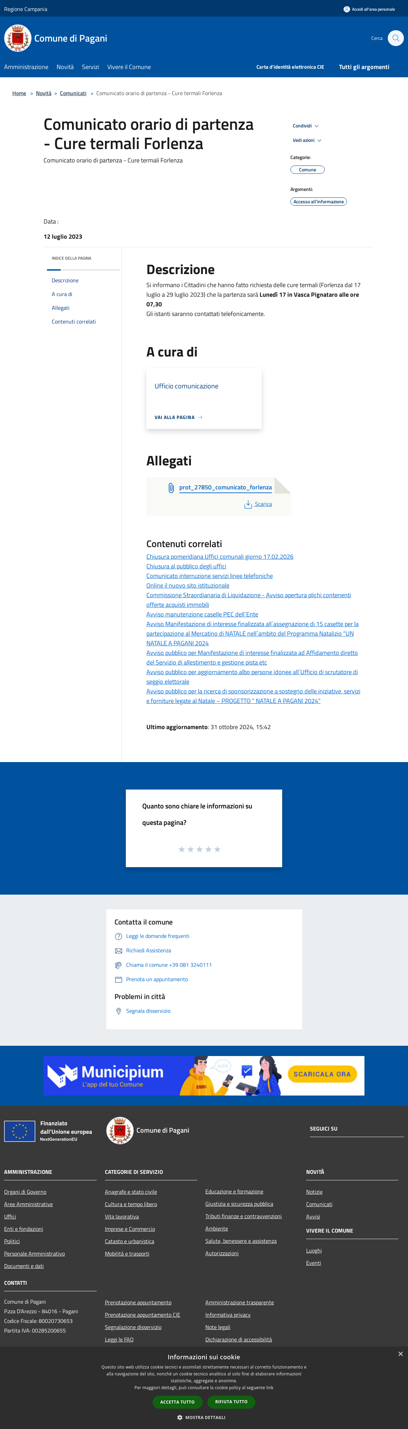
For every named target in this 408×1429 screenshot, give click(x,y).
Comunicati (73, 93)
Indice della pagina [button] (71, 258)
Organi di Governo (25, 1192)
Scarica (257, 504)
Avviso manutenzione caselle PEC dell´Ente (202, 614)
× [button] (400, 1354)
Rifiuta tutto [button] (231, 1402)
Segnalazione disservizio (133, 1327)
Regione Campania (25, 9)
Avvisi (313, 1216)
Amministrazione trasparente (239, 1302)
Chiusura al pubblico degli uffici (186, 566)
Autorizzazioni (222, 1253)
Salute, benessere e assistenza (241, 1241)
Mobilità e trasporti (127, 1253)
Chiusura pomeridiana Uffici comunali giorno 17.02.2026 (219, 556)
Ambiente (216, 1228)
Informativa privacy (228, 1315)
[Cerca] (395, 38)
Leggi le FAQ (119, 1339)
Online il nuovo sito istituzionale (187, 585)
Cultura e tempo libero (131, 1204)
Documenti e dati (24, 1266)
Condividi (307, 126)
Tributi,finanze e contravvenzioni (243, 1216)
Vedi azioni (308, 140)
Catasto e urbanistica (129, 1241)
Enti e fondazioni (23, 1229)
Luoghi (314, 1250)
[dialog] (204, 1388)
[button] (204, 1417)
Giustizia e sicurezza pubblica (239, 1204)
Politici (12, 1241)
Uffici (10, 1216)
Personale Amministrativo (34, 1253)
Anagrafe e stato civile (131, 1192)
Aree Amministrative (28, 1204)
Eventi (313, 1263)
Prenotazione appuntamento (138, 1302)
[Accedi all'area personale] (369, 9)
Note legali (217, 1327)
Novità (43, 93)
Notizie (314, 1192)
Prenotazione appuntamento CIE (142, 1315)
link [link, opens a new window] (270, 1388)
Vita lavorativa (122, 1216)
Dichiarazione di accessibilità (238, 1339)
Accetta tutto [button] (177, 1402)
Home (19, 93)
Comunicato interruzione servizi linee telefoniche (209, 575)
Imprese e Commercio (130, 1229)
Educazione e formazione (234, 1191)
